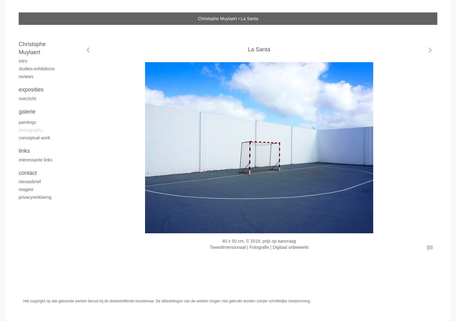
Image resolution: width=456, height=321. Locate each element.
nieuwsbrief (30, 181)
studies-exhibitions (36, 68)
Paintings (27, 122)
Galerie (27, 112)
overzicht (27, 98)
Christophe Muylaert (217, 18)
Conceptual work (34, 137)
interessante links (35, 159)
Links (24, 151)
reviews (26, 76)
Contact (28, 173)
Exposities (31, 89)
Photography (31, 130)
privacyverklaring (35, 197)
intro (23, 60)
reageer (26, 189)
